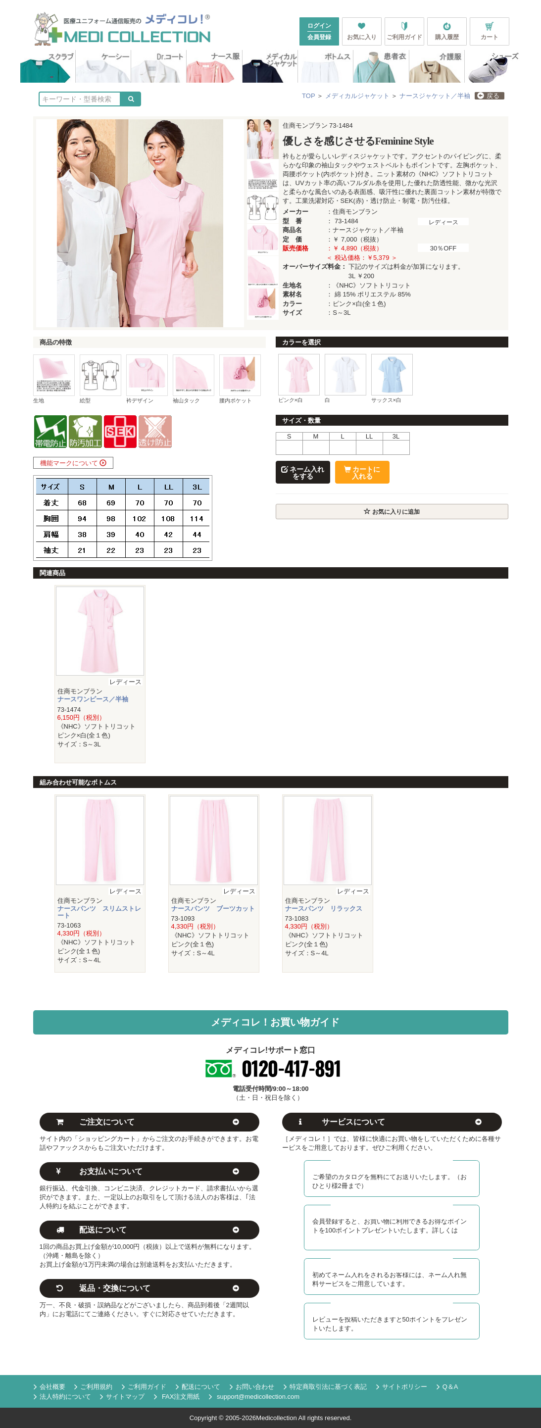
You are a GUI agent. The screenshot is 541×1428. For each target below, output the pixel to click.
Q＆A (447, 1386)
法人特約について (62, 1396)
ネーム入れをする (303, 472)
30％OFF (443, 248)
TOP (308, 95)
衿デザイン (139, 400)
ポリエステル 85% (384, 294)
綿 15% (345, 294)
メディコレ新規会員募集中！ (391, 1208)
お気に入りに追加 (392, 511)
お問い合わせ (252, 1386)
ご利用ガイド (144, 1386)
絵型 (85, 400)
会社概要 (49, 1386)
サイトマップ (122, 1396)
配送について (198, 1386)
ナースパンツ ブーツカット (213, 908)
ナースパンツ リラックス (323, 908)
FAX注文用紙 (176, 1396)
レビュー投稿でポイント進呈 (392, 1306)
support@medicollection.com (254, 1396)
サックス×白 (386, 400)
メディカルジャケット (357, 95)
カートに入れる (362, 472)
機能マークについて (73, 463)
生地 (38, 400)
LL (369, 436)
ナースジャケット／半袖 (434, 95)
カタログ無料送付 (392, 1164)
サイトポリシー (401, 1386)
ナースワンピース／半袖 (92, 699)
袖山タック (186, 400)
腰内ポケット (235, 400)
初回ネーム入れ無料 (392, 1262)
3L (396, 436)
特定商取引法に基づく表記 (325, 1386)
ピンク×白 (290, 400)
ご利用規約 (93, 1386)
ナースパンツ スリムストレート (99, 912)
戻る (488, 95)
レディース (443, 222)
